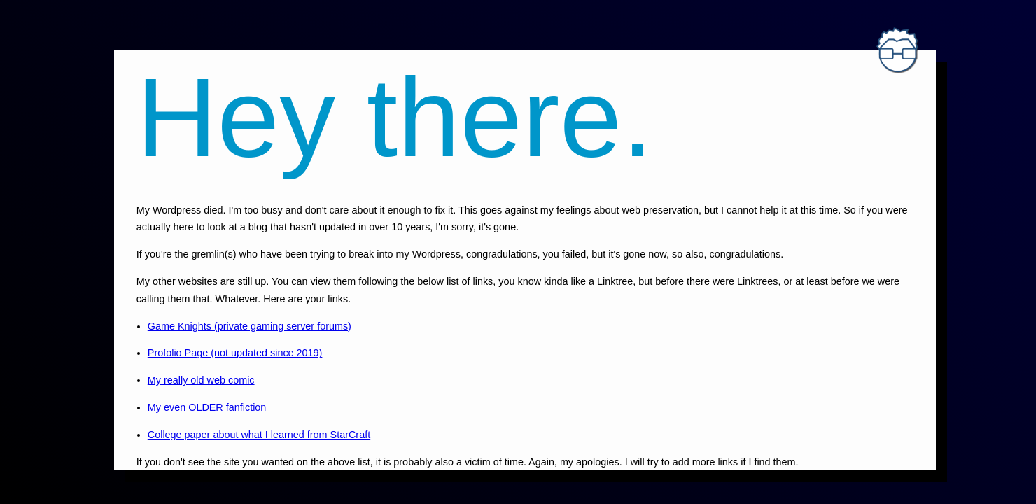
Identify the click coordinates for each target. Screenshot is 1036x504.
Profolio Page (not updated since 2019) (235, 352)
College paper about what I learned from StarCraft (259, 434)
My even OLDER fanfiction (207, 407)
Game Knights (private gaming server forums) (249, 326)
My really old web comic (201, 380)
